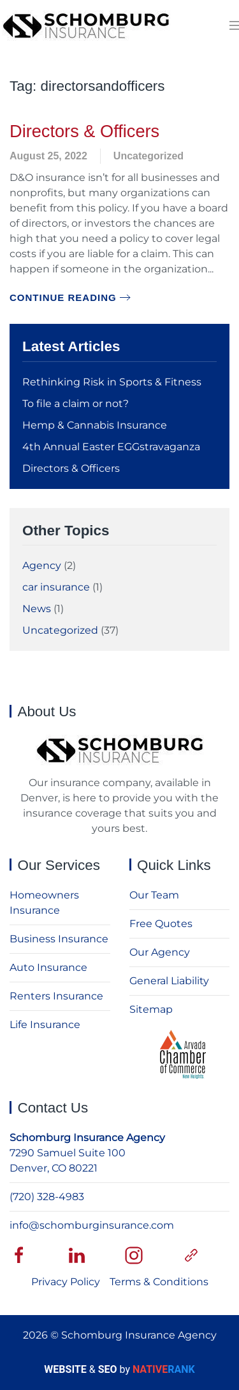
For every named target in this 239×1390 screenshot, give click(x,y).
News (36, 609)
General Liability (169, 981)
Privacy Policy (65, 1282)
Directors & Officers (84, 131)
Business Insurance (59, 939)
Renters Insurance (56, 996)
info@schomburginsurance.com (92, 1225)
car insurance (56, 587)
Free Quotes (160, 924)
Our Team (154, 895)
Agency (41, 565)
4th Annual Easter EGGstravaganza (111, 447)
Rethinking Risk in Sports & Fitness (111, 382)
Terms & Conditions (159, 1282)
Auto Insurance (48, 967)
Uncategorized (148, 155)
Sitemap (151, 1009)
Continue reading (63, 297)
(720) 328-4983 (47, 1197)
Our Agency (159, 952)
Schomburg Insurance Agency (87, 1138)
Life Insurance (45, 1025)
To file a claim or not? (75, 404)
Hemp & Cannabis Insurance (94, 425)
